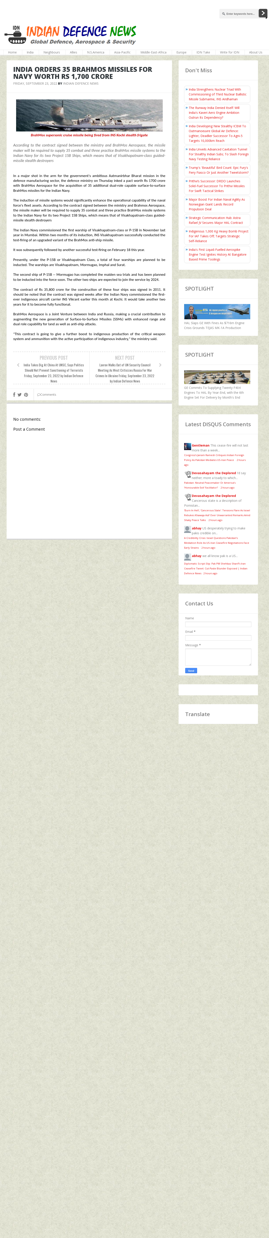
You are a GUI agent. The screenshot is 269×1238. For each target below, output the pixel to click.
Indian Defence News (81, 83)
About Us (255, 52)
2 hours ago (227, 487)
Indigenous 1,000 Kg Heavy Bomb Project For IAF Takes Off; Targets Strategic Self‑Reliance (218, 236)
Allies (73, 52)
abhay (197, 528)
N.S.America (95, 52)
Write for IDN (229, 52)
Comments (46, 394)
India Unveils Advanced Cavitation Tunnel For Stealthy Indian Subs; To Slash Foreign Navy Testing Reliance (219, 154)
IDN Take (203, 52)
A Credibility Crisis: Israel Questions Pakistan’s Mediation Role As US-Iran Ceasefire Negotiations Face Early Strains (216, 542)
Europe (181, 52)
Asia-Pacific (122, 52)
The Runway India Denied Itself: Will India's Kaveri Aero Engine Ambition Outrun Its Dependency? (214, 113)
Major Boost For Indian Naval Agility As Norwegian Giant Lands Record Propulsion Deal (217, 204)
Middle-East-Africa (153, 52)
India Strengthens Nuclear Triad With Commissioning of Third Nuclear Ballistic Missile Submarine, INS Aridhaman (218, 94)
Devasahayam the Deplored (214, 473)
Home (12, 52)
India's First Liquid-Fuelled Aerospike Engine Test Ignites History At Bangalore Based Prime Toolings (218, 254)
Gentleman (200, 445)
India (30, 52)
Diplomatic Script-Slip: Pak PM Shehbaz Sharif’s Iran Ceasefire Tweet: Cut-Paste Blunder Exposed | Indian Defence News (215, 568)
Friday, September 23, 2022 (35, 83)
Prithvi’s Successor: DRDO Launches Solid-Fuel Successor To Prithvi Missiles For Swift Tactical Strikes (217, 186)
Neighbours (51, 52)
